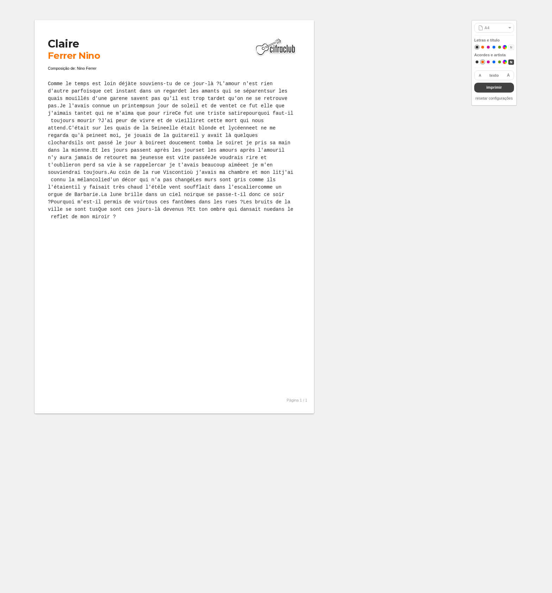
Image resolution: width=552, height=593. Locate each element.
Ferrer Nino (74, 55)
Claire (63, 43)
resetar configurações (494, 98)
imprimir (494, 87)
